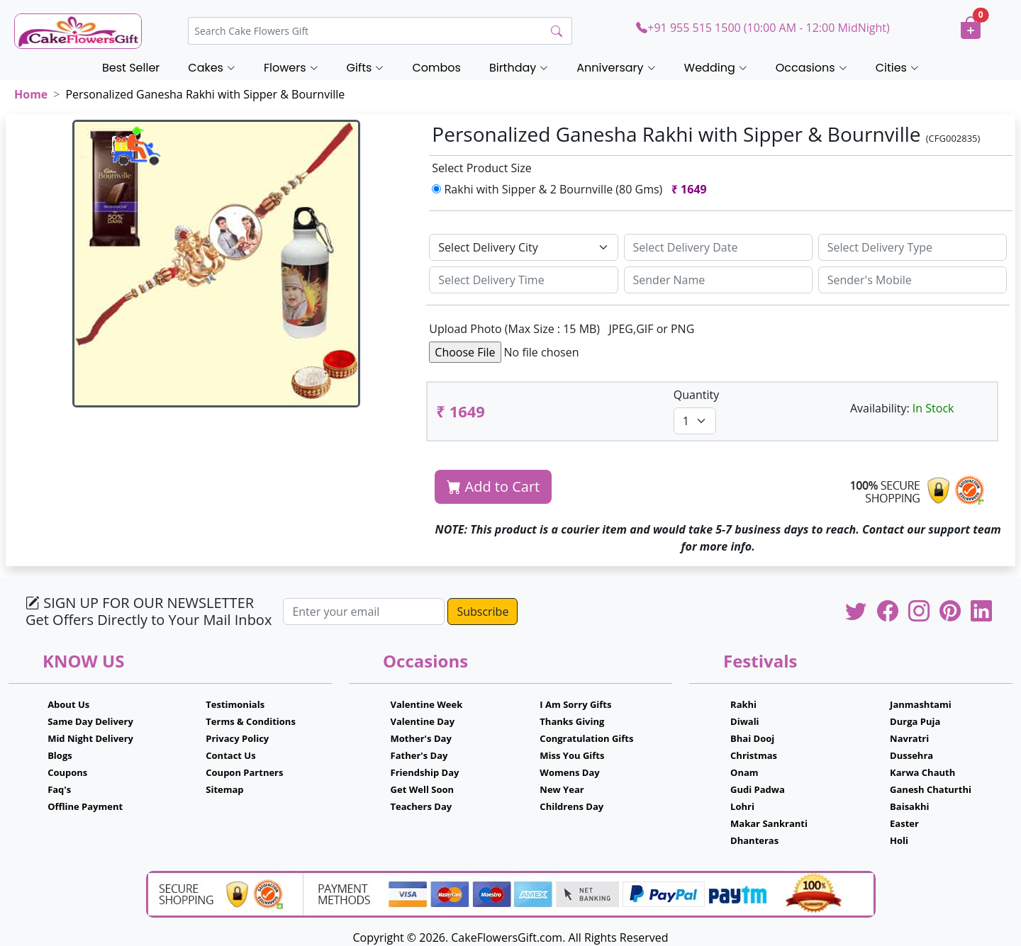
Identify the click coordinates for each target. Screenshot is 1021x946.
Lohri (742, 806)
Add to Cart (493, 486)
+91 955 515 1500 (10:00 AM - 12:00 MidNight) (762, 27)
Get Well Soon (422, 789)
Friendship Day (425, 772)
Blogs (60, 755)
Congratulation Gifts (586, 738)
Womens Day (569, 772)
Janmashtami (921, 704)
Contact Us (230, 755)
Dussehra (911, 755)
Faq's (59, 789)
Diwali (744, 721)
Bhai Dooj (752, 738)
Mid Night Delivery (90, 738)
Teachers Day (421, 806)
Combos (436, 68)
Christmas (753, 755)
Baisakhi (909, 806)
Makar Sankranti (769, 823)
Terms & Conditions (251, 721)
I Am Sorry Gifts (575, 704)
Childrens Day (571, 806)
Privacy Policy (237, 738)
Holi (899, 840)
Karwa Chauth (922, 772)
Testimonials (235, 704)
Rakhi (743, 704)
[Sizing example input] (718, 247)
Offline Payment (85, 806)
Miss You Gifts (572, 755)
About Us (68, 704)
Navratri (909, 738)
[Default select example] (523, 247)
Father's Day (419, 755)
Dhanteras (754, 840)
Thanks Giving (572, 721)
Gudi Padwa (757, 789)
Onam (744, 772)
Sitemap (224, 789)
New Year (562, 789)
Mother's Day (421, 738)
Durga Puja (915, 721)
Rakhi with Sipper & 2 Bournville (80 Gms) (572, 189)
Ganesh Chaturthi (930, 789)
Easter (904, 823)
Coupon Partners (244, 772)
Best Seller (131, 68)
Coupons (67, 772)
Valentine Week (427, 704)
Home (31, 94)
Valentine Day (423, 721)
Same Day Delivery (90, 721)
